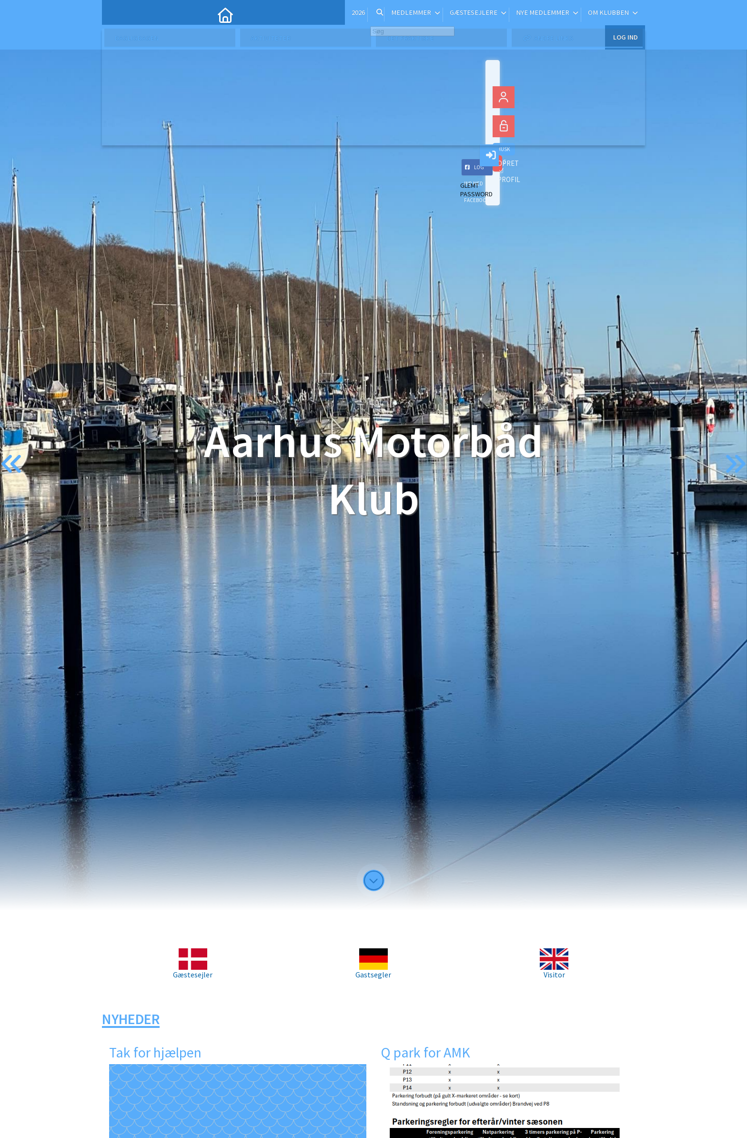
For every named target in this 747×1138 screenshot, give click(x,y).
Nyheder (131, 1019)
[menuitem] (116, 14)
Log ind (625, 14)
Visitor (554, 970)
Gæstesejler (192, 970)
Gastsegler (373, 970)
